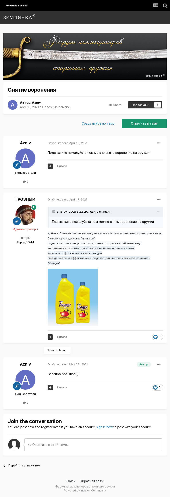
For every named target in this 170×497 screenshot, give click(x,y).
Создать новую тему (98, 123)
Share (115, 105)
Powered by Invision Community (85, 490)
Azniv (36, 102)
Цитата (62, 166)
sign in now (104, 427)
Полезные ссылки (56, 107)
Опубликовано (67, 143)
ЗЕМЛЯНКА (19, 16)
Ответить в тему (144, 123)
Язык (70, 481)
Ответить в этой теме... (48, 445)
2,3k (25, 238)
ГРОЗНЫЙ (25, 199)
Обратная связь (92, 481)
